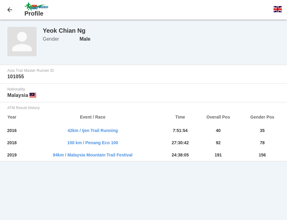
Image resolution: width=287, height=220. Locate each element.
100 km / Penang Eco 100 (92, 142)
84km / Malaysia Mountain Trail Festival (93, 154)
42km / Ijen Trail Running (92, 130)
